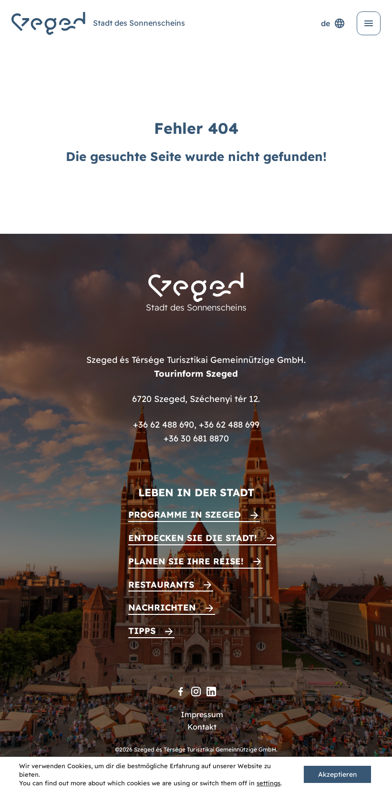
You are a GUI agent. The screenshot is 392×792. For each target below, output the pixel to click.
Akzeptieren (337, 774)
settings (268, 783)
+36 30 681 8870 (196, 438)
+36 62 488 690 (163, 424)
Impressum (202, 714)
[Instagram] (196, 691)
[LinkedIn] (211, 691)
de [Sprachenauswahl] (333, 23)
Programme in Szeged (184, 514)
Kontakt (202, 727)
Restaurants (161, 584)
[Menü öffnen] (369, 23)
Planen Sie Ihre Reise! (186, 561)
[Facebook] (180, 691)
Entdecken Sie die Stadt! (192, 537)
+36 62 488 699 (229, 424)
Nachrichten (162, 607)
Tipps (141, 630)
